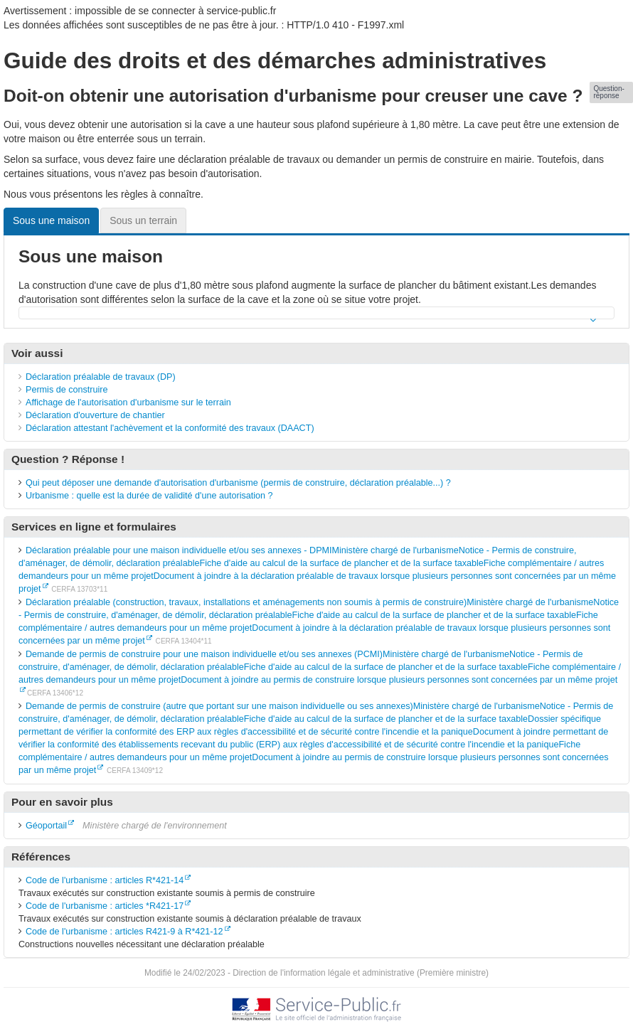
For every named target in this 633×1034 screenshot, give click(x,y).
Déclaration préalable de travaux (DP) (101, 377)
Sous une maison (51, 220)
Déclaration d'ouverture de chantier (95, 415)
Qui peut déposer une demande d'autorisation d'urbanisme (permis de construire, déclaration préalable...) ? (238, 483)
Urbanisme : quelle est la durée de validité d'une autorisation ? (149, 496)
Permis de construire (66, 390)
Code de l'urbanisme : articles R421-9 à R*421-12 (124, 932)
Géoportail (46, 826)
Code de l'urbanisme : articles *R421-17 (104, 906)
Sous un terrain (143, 220)
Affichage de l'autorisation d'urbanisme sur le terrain (128, 402)
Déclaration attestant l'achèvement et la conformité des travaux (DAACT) (170, 428)
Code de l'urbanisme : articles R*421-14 (104, 880)
